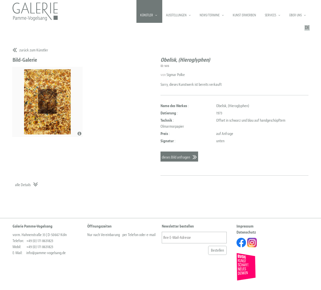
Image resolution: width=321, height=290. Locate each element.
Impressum (245, 226)
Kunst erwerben (244, 15)
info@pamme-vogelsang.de (46, 252)
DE (307, 28)
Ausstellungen (176, 15)
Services (270, 15)
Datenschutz (246, 232)
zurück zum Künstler (33, 50)
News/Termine (210, 15)
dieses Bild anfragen (176, 157)
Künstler (146, 15)
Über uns (295, 15)
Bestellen (217, 250)
